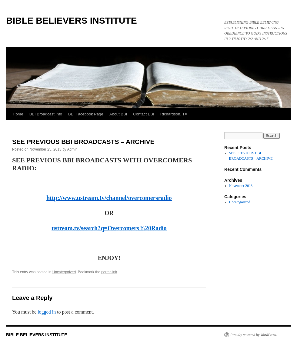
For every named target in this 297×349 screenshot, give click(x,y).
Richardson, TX (173, 114)
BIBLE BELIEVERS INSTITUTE (71, 20)
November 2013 (241, 186)
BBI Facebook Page (85, 114)
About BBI (118, 114)
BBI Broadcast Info (45, 114)
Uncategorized (64, 272)
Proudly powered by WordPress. (253, 335)
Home (18, 114)
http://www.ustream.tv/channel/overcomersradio (109, 197)
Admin (72, 149)
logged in (47, 311)
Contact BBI (143, 114)
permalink (109, 272)
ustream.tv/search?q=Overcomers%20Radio (109, 228)
